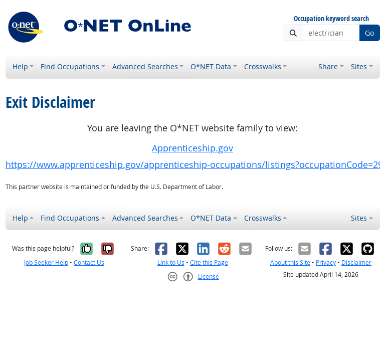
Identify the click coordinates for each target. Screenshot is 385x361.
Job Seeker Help (46, 262)
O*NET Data (210, 66)
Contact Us (89, 262)
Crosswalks (262, 66)
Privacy (326, 262)
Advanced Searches (145, 66)
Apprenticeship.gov (192, 148)
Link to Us (170, 262)
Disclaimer (356, 262)
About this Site (290, 262)
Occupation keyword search (331, 19)
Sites (359, 66)
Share (328, 66)
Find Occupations (70, 66)
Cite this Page (209, 262)
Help (20, 66)
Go (369, 33)
